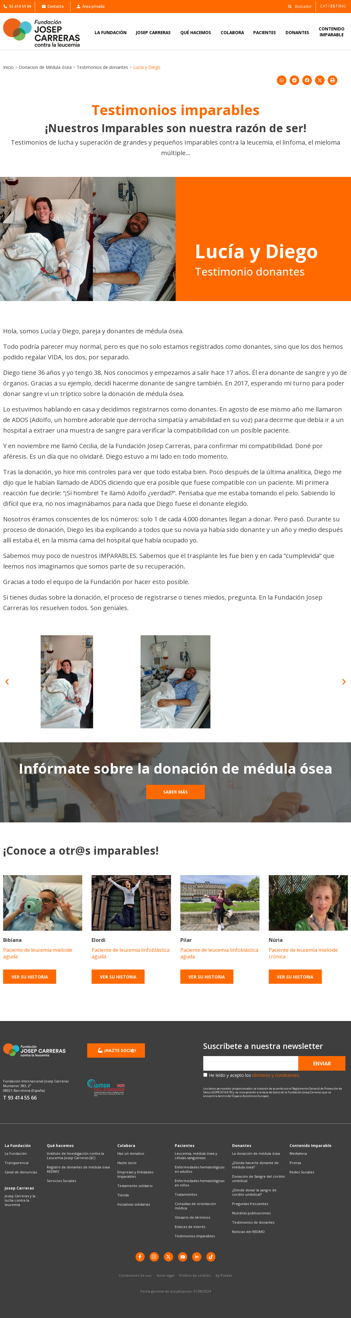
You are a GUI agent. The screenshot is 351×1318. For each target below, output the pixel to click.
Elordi (99, 940)
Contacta (53, 6)
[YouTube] (182, 1257)
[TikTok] (211, 1257)
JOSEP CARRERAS (153, 32)
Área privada (91, 6)
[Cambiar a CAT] (325, 6)
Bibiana (12, 940)
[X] (168, 1257)
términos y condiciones (275, 1075)
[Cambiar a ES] (334, 6)
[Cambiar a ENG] (342, 6)
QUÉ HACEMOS (195, 32)
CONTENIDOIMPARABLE (331, 32)
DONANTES (297, 32)
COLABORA (232, 32)
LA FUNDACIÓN (111, 32)
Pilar (186, 940)
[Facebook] (140, 1257)
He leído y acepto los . (254, 1075)
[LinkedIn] (197, 1257)
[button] (298, 6)
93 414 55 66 (17, 6)
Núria (276, 940)
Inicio (8, 67)
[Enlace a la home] (45, 32)
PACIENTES (264, 32)
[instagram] (154, 1257)
